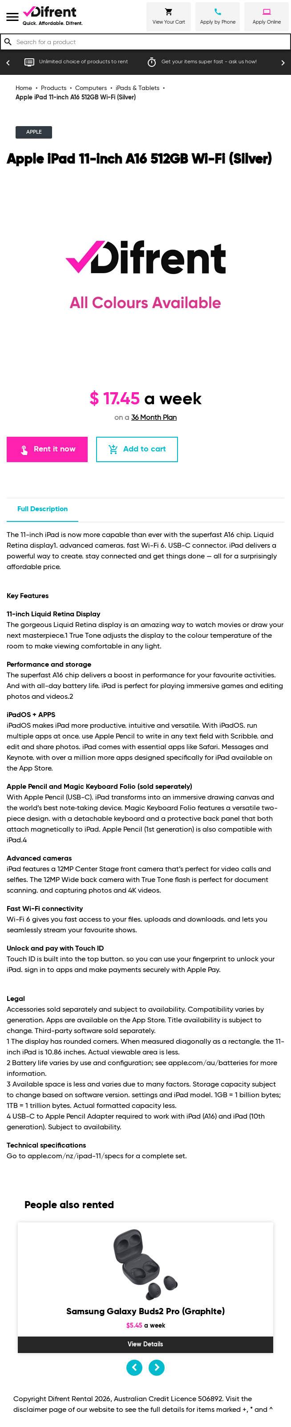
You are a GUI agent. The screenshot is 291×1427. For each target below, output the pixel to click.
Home (24, 88)
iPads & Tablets (137, 88)
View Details (145, 1344)
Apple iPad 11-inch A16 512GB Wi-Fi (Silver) (76, 97)
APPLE (33, 132)
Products (53, 88)
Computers (91, 88)
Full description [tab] (42, 509)
